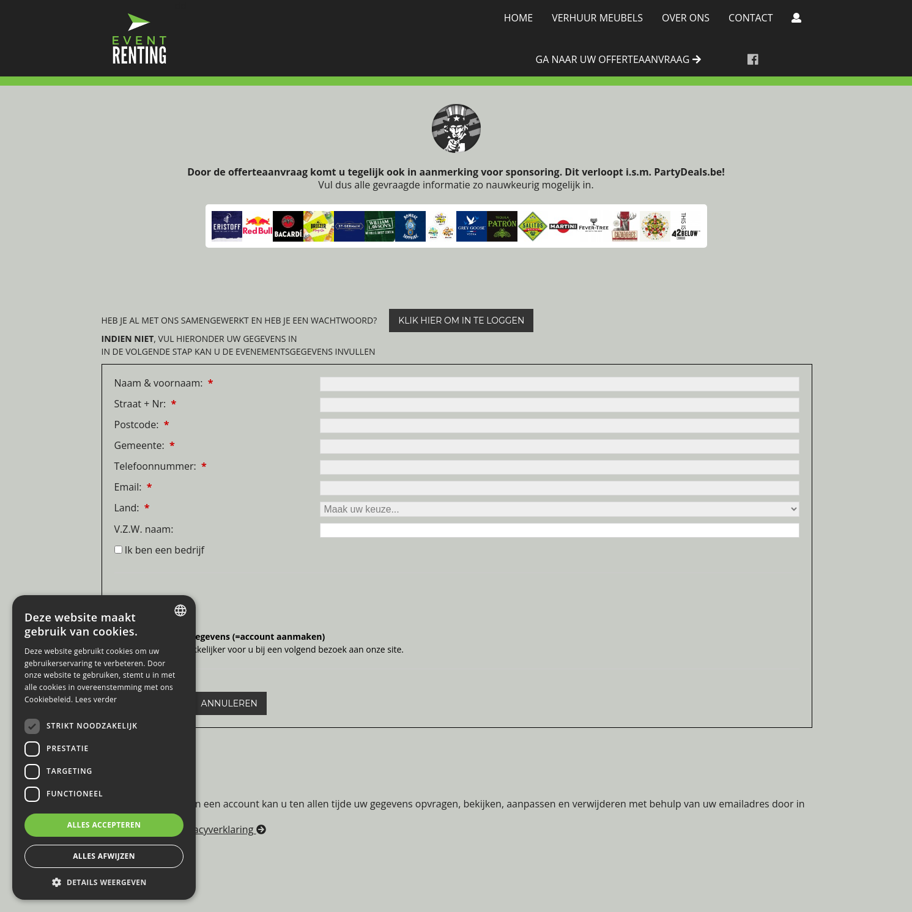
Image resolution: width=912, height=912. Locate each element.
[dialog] (104, 747)
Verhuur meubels (597, 17)
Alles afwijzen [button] (104, 856)
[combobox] (180, 610)
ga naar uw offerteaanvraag (618, 60)
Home (518, 17)
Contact (750, 17)
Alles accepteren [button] (104, 825)
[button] (104, 882)
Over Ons (686, 17)
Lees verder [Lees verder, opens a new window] (96, 699)
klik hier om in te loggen (461, 320)
